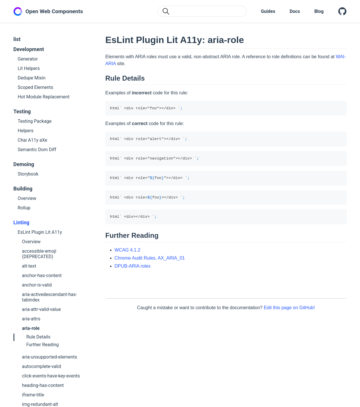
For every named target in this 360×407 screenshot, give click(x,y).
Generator (28, 59)
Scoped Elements (35, 87)
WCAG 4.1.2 (127, 250)
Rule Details (38, 337)
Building (23, 189)
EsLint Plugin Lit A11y (40, 232)
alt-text (29, 266)
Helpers (26, 130)
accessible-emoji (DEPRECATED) (39, 253)
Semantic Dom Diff (37, 149)
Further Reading (42, 344)
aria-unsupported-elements (49, 357)
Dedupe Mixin (32, 78)
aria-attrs (31, 319)
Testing (22, 111)
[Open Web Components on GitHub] (342, 11)
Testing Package (35, 121)
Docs (295, 11)
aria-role (31, 328)
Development (29, 49)
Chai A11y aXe (32, 140)
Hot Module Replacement (44, 97)
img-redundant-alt (40, 404)
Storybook (28, 174)
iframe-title (33, 395)
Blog (319, 11)
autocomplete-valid (41, 366)
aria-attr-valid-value (41, 309)
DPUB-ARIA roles (133, 266)
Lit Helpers (29, 68)
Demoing (24, 164)
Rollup (24, 208)
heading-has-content (43, 385)
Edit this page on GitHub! (289, 307)
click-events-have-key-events (51, 376)
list (17, 39)
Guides (268, 11)
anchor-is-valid (37, 285)
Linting (22, 222)
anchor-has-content (42, 275)
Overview (27, 198)
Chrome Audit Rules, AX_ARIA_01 (150, 258)
